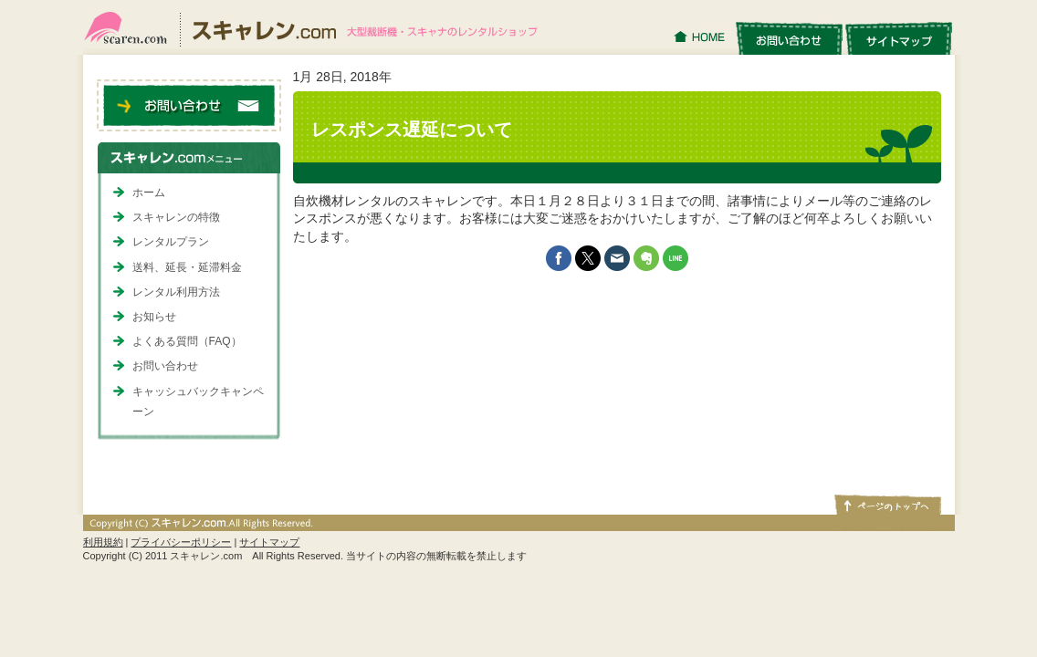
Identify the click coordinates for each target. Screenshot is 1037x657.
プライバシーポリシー (181, 542)
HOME (701, 37)
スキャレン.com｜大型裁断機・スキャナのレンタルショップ (318, 27)
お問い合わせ (788, 37)
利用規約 (103, 542)
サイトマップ (899, 37)
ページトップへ (886, 504)
